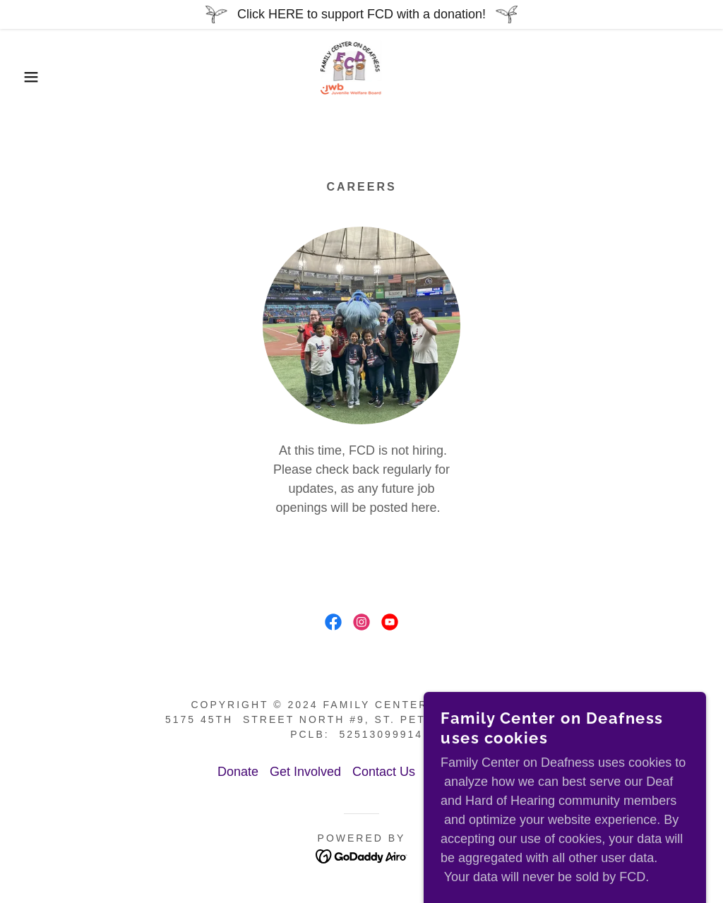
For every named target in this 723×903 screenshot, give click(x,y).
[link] (361, 76)
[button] (36, 77)
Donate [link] (237, 772)
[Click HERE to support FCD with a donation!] (361, 14)
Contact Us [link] (383, 772)
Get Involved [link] (305, 772)
